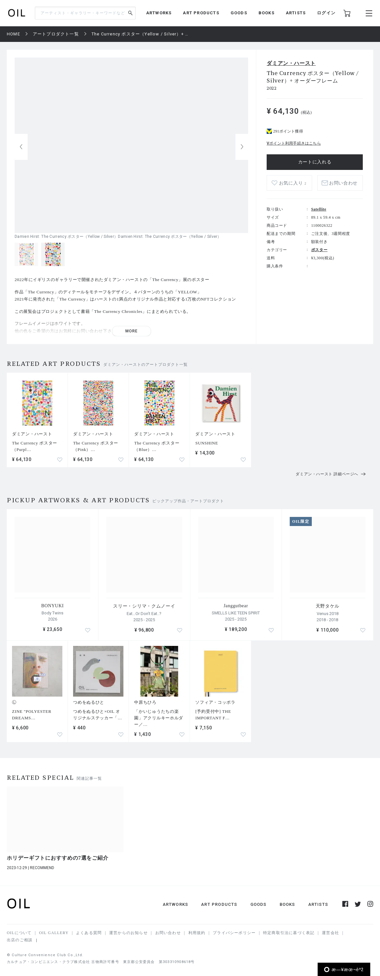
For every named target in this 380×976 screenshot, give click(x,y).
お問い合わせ (343, 183)
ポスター (319, 250)
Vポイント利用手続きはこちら (294, 143)
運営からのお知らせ (128, 933)
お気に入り (292, 183)
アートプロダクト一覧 (56, 34)
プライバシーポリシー (234, 933)
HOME (13, 34)
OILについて (19, 933)
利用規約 (197, 933)
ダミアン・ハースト (291, 63)
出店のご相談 (19, 940)
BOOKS (266, 12)
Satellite (318, 209)
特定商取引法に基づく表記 (288, 933)
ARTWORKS (159, 12)
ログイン (326, 12)
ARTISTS (296, 12)
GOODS (239, 12)
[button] (241, 147)
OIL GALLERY (54, 933)
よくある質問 (89, 933)
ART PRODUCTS (201, 12)
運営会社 (330, 933)
